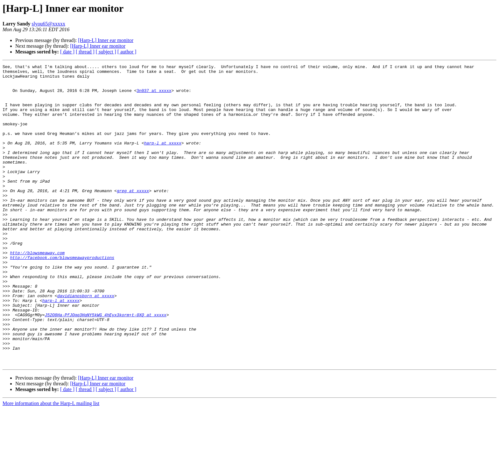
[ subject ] (106, 51)
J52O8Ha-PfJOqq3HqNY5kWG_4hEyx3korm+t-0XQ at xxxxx (105, 365)
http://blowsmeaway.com (37, 291)
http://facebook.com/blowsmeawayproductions (62, 296)
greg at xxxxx (133, 216)
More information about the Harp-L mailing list (51, 463)
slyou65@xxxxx (48, 23)
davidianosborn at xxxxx (85, 342)
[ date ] (67, 51)
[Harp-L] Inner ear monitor (105, 40)
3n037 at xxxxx (154, 96)
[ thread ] (85, 51)
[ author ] (127, 51)
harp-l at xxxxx (162, 159)
